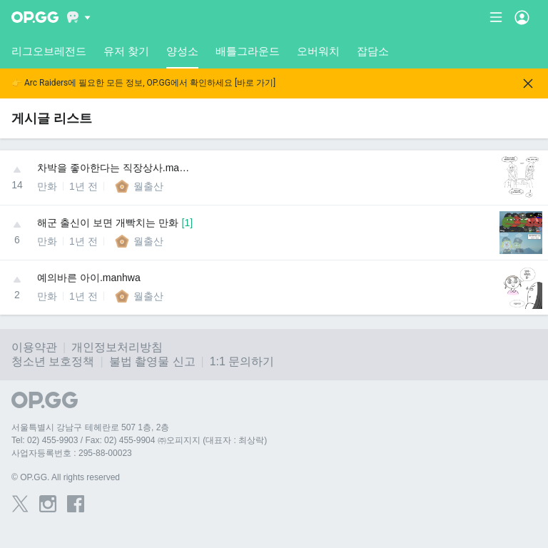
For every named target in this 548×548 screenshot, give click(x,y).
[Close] (528, 83)
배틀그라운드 (247, 51)
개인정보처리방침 (117, 347)
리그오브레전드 (48, 51)
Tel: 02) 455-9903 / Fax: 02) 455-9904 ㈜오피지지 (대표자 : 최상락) (139, 440)
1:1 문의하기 (242, 361)
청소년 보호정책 (52, 361)
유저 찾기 (126, 51)
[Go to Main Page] (35, 17)
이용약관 (34, 347)
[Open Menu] (522, 17)
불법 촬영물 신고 (152, 361)
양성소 (182, 56)
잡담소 (373, 51)
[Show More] (78, 17)
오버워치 (318, 51)
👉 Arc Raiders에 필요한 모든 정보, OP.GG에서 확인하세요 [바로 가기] (143, 83)
